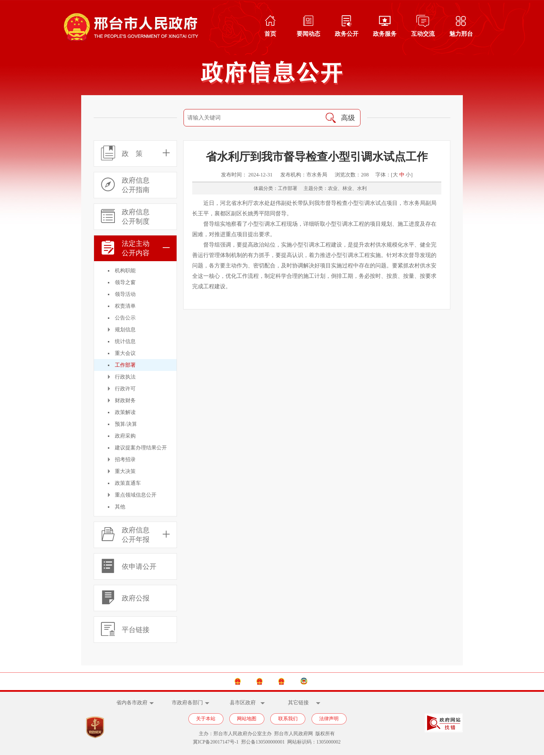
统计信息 (125, 341)
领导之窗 (125, 282)
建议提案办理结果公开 (141, 447)
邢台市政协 (348, 681)
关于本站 (205, 718)
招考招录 (125, 459)
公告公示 (125, 318)
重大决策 (125, 471)
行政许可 (125, 388)
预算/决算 (126, 424)
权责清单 (125, 306)
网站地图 (246, 718)
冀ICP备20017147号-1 (215, 742)
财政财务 (125, 400)
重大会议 (125, 353)
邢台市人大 (297, 681)
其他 (120, 506)
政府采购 (125, 436)
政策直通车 (128, 483)
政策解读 (125, 412)
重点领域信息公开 (135, 495)
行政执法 (125, 377)
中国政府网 (195, 681)
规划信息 (125, 329)
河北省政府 (246, 681)
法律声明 (329, 718)
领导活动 (125, 294)
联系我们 (288, 718)
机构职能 (125, 270)
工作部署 (125, 365)
